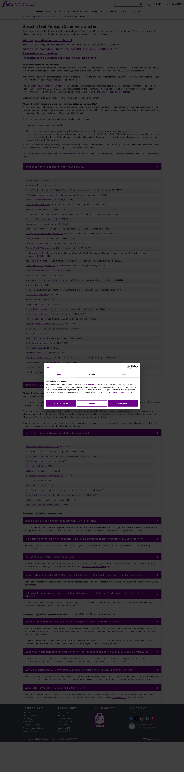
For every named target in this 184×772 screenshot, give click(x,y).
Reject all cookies (61, 403)
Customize (92, 403)
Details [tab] (92, 374)
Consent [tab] (60, 374)
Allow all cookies (122, 403)
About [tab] (124, 374)
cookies (91, 384)
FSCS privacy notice (116, 392)
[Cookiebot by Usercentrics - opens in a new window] (128, 367)
